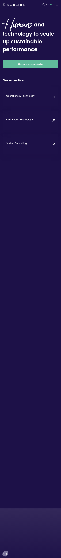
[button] (5, 554)
